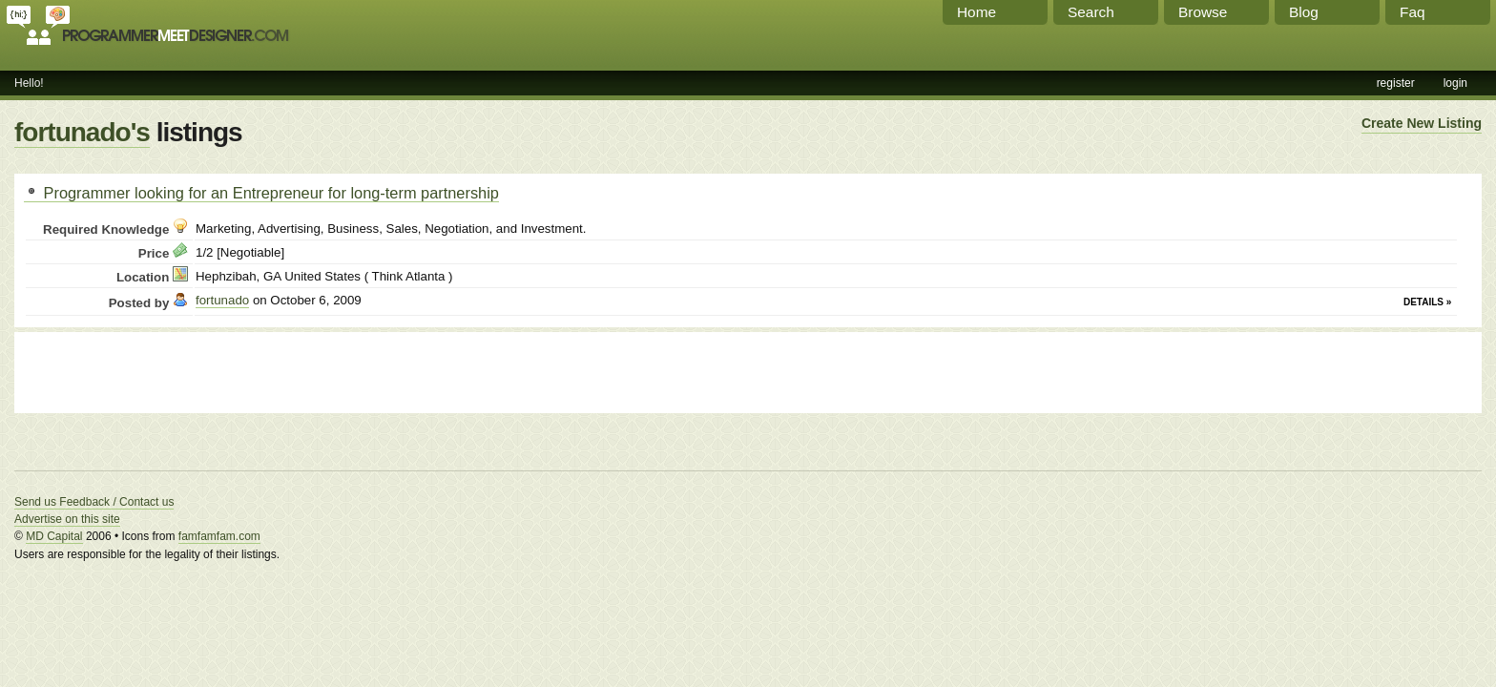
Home (976, 12)
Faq (1412, 12)
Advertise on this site (67, 519)
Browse (1202, 12)
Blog (1304, 12)
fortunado (222, 300)
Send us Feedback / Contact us (94, 502)
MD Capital (54, 536)
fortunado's (82, 132)
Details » (1427, 302)
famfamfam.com (219, 536)
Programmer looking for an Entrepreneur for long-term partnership (261, 192)
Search (1091, 12)
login (1455, 83)
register (1396, 83)
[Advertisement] (247, 370)
